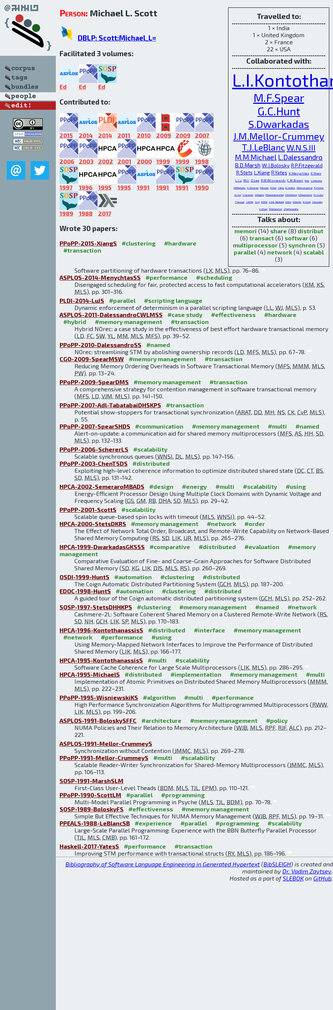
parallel (245, 252)
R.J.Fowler (319, 187)
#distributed (151, 463)
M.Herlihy (297, 202)
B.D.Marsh (247, 165)
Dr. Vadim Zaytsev (307, 871)
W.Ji (246, 180)
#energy (194, 486)
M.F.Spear (278, 97)
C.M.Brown (295, 180)
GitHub (322, 878)
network (279, 252)
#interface (209, 630)
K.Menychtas (299, 173)
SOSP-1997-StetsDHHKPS (96, 606)
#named (158, 344)
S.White (249, 202)
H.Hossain (264, 187)
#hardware (180, 243)
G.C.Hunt (278, 111)
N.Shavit (307, 202)
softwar (296, 237)
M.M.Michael (255, 157)
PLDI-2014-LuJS (82, 300)
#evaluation (261, 546)
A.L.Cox (237, 194)
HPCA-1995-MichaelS (90, 674)
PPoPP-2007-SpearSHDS (95, 426)
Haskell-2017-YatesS (89, 846)
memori (245, 230)
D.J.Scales (318, 194)
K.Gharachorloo (305, 194)
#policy (277, 720)
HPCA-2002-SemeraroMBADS (102, 486)
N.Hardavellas (275, 209)
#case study (184, 314)
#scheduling (214, 277)
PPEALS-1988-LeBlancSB (95, 823)
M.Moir (264, 202)
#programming (183, 794)
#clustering (139, 243)
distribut (310, 230)
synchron (302, 245)
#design (161, 486)
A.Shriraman (253, 187)
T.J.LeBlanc (263, 147)
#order (254, 523)
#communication (159, 426)
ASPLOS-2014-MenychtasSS (100, 277)
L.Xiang (262, 173)
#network (221, 523)
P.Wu (307, 180)
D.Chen (273, 187)
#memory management (128, 321)
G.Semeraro (248, 194)
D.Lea (255, 180)
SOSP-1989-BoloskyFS (92, 808)
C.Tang (281, 187)
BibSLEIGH (277, 864)
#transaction (82, 250)
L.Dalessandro (300, 157)
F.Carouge (239, 202)
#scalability (150, 449)
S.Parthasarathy (291, 209)
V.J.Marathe (316, 180)
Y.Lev (257, 202)
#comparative (170, 546)
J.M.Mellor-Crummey (278, 136)
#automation (133, 576)
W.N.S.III (301, 147)
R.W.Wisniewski (273, 180)
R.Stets (244, 173)
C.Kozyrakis (317, 202)
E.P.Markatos (240, 187)
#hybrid (74, 321)
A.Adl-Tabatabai (276, 202)
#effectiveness (233, 314)
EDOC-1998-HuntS (85, 590)
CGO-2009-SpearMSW (92, 358)
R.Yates (279, 173)
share (278, 230)
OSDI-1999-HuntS (84, 576)
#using (296, 486)
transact (261, 237)
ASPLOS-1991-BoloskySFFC (98, 720)
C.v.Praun (263, 209)
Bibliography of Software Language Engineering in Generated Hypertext (162, 864)
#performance (166, 277)
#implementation (195, 674)
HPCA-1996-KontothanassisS (101, 630)
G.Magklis (259, 194)
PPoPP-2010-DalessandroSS (100, 344)
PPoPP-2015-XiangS (88, 243)
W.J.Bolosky (275, 165)
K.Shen (316, 173)
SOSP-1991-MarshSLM (92, 780)
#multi (277, 426)
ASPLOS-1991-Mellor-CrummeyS (106, 743)
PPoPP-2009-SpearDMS (94, 381)
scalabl (313, 252)
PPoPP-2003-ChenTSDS (94, 463)
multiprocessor (255, 245)
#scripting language (173, 300)
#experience (153, 823)
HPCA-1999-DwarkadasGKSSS (102, 546)
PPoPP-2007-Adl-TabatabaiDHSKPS (110, 404)
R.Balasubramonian (275, 194)
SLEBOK (293, 878)
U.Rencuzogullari (305, 187)
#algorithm (159, 697)
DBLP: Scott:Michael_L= (117, 37)
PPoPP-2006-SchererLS (94, 449)
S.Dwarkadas (278, 124)
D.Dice (288, 202)
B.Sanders (290, 187)
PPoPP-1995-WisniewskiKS (99, 697)
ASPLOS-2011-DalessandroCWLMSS (111, 314)
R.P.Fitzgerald (307, 165)
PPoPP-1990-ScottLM (90, 794)
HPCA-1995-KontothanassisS (101, 660)
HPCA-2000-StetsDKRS (93, 523)
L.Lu (238, 180)
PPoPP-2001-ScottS (88, 509)
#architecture (161, 720)
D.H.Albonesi (291, 194)
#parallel (122, 300)
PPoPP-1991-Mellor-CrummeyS (104, 757)
